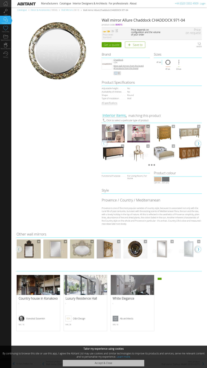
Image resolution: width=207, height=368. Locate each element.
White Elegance (132, 304)
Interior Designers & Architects (90, 3)
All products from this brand (126, 68)
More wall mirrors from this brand (129, 66)
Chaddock (118, 60)
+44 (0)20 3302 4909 (186, 3)
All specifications (109, 103)
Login (202, 3)
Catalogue (65, 3)
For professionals (118, 3)
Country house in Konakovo (38, 304)
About (133, 3)
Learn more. (124, 356)
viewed (199, 46)
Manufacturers (49, 3)
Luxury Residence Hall (85, 304)
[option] (113, 144)
